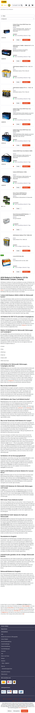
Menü (4, 5)
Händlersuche (16, 698)
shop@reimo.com (5, 612)
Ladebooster (20, 407)
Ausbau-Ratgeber (4, 639)
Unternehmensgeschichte (7, 668)
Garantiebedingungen (5, 648)
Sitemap (2, 658)
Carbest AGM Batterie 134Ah (20, 172)
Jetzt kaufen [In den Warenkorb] (26, 39)
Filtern (3, 15)
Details (19, 39)
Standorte (3, 660)
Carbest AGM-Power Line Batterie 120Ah (22, 150)
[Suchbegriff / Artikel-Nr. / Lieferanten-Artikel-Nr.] (17, 5)
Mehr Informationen (23, 707)
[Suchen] (21, 5)
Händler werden (24, 698)
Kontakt (13, 700)
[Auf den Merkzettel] (13, 40)
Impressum (3, 651)
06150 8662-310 (17, 610)
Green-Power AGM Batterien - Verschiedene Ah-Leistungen (20, 193)
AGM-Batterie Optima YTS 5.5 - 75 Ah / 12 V (23, 88)
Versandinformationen (5, 671)
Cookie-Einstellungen (5, 643)
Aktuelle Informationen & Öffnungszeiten (9, 636)
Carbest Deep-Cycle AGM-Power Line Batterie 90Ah (22, 130)
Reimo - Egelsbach (5, 663)
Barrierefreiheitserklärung (6, 641)
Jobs (2, 653)
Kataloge (29, 698)
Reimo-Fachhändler (26, 606)
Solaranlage (29, 407)
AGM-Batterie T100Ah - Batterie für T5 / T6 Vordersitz (23, 46)
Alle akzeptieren (16, 711)
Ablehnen (10, 711)
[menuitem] (4, 5)
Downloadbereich (9, 698)
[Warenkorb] (32, 5)
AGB (2, 634)
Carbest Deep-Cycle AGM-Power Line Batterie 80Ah (22, 25)
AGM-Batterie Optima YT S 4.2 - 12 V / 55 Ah (22, 67)
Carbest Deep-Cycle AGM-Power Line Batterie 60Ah (22, 109)
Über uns (3, 666)
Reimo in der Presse (5, 656)
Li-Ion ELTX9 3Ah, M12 (18, 256)
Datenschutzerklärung (5, 646)
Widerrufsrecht (4, 674)
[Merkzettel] (26, 5)
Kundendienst (21, 609)
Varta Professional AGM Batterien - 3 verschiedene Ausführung (21, 214)
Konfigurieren (24, 711)
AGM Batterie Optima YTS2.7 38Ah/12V (22, 235)
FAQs (4, 698)
